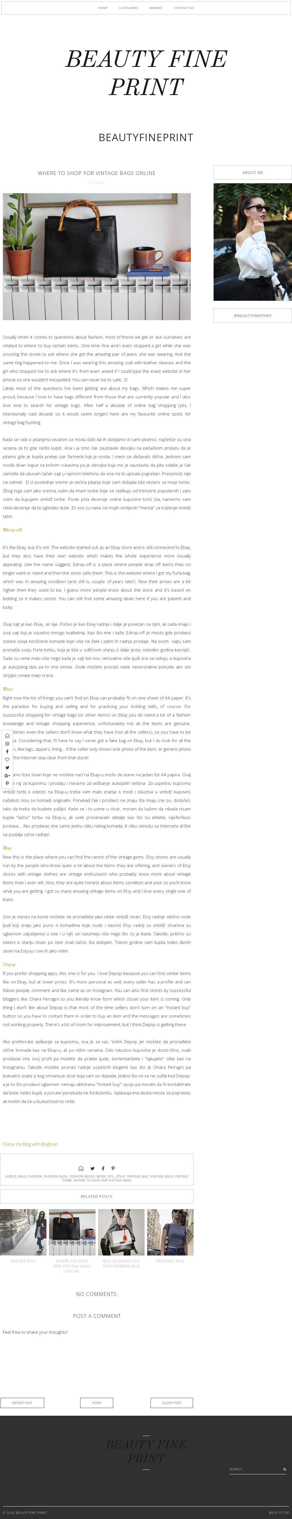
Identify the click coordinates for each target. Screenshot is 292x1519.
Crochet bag (170, 1260)
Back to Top (279, 1513)
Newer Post (22, 1403)
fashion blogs (82, 1176)
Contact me (184, 8)
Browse (156, 8)
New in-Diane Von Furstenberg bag (121, 1263)
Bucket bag (23, 1260)
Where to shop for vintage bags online (72, 1266)
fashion (35, 1176)
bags (22, 1176)
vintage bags (161, 1176)
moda (101, 1176)
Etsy (7, 848)
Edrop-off (12, 530)
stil (111, 1176)
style (120, 1176)
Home (103, 8)
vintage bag (137, 1176)
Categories (128, 8)
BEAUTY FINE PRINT (31, 1513)
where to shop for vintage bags (102, 1180)
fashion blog (56, 1176)
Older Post (171, 1403)
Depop (9, 965)
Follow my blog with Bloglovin (30, 1144)
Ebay (8, 689)
